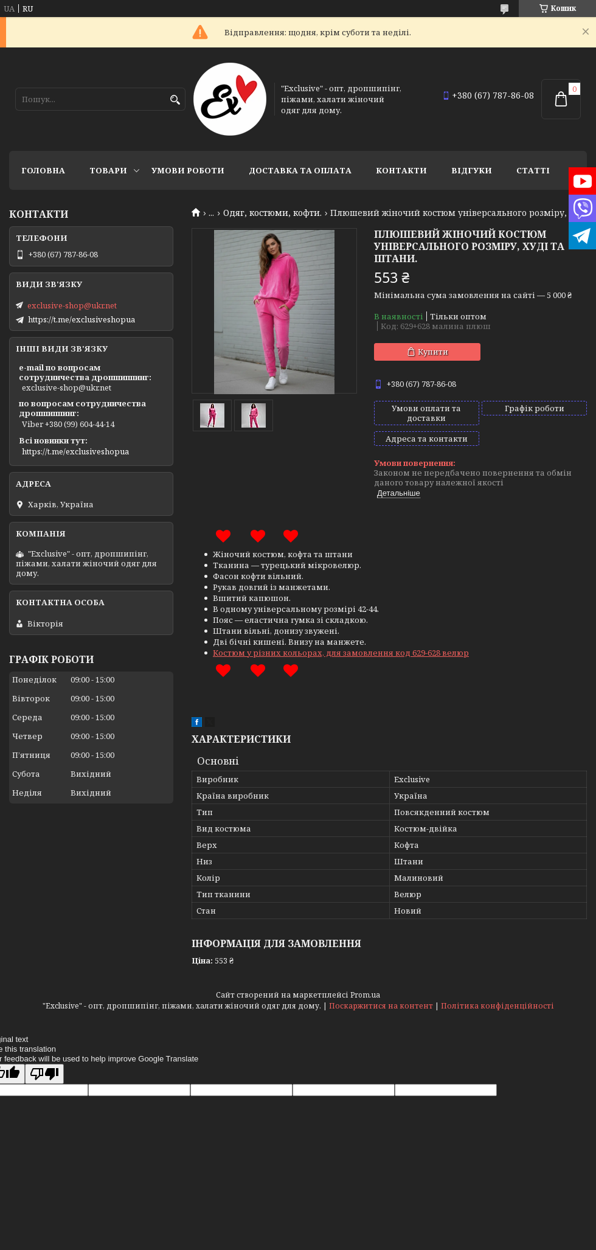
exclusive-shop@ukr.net (72, 305)
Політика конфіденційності (497, 1006)
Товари (108, 170)
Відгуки (471, 170)
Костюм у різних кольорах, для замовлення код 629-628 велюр (341, 652)
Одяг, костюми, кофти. (272, 213)
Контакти (401, 170)
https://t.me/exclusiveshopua (81, 319)
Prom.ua (365, 995)
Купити (433, 351)
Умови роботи (187, 170)
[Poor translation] (44, 1074)
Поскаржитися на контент (381, 1006)
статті (533, 170)
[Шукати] (174, 100)
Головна (43, 170)
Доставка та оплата (300, 170)
